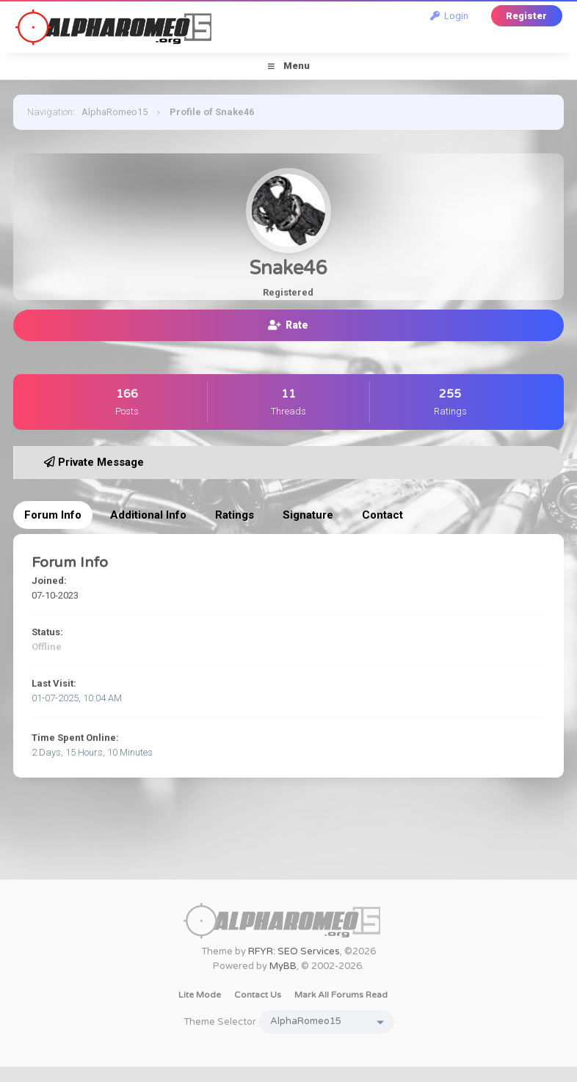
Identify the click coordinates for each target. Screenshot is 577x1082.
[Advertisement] (288, 847)
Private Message (94, 462)
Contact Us (257, 995)
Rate (288, 325)
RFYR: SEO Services (294, 951)
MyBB (283, 966)
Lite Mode (199, 995)
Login (449, 15)
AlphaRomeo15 (114, 111)
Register (526, 15)
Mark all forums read (341, 995)
